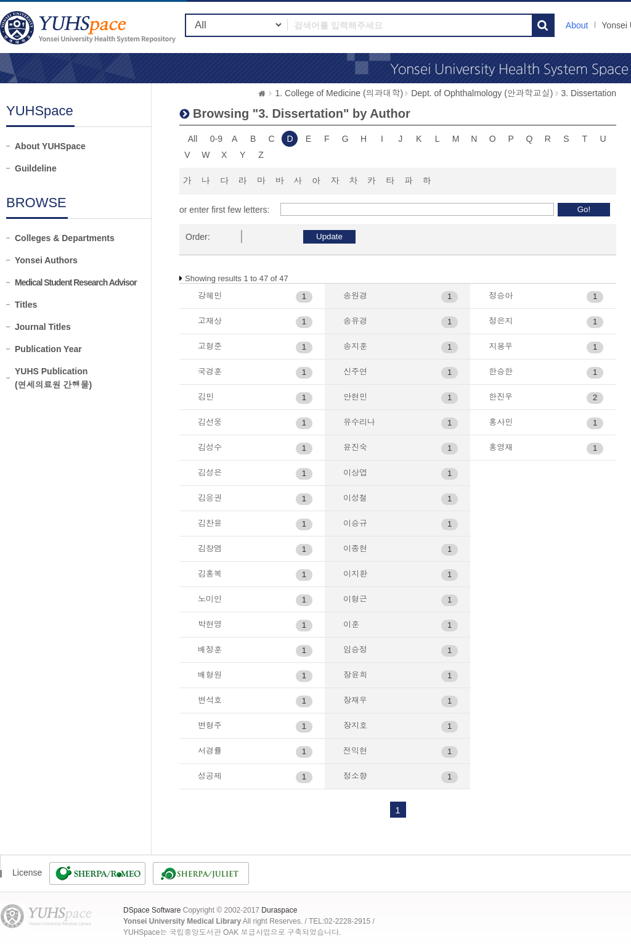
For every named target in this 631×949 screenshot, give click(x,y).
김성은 (210, 472)
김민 (206, 396)
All (193, 139)
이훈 (351, 624)
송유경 (355, 321)
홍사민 (501, 422)
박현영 (210, 624)
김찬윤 (210, 523)
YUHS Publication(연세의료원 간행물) (53, 378)
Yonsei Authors (46, 260)
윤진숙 (355, 447)
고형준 (210, 346)
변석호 (210, 700)
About (577, 25)
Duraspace (279, 910)
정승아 (501, 295)
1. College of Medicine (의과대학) (339, 93)
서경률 (210, 750)
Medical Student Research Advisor (76, 282)
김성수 (210, 447)
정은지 (501, 321)
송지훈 (355, 346)
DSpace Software (152, 910)
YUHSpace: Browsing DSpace (89, 27)
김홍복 (210, 573)
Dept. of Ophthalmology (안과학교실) (482, 93)
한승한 (501, 371)
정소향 (355, 776)
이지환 (355, 573)
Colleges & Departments (65, 238)
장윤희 (355, 675)
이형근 (355, 599)
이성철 (355, 498)
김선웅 (210, 422)
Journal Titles (43, 327)
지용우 (501, 346)
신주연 (355, 371)
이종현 (355, 548)
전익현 (355, 750)
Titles (26, 305)
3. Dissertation (588, 93)
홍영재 (501, 447)
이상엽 (355, 472)
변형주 (210, 725)
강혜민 (210, 295)
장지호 (355, 725)
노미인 (210, 599)
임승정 (355, 649)
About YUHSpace (50, 146)
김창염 (210, 548)
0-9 (216, 139)
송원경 (355, 295)
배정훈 (210, 649)
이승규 (355, 523)
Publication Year (48, 349)
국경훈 (210, 371)
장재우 (355, 700)
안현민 (355, 396)
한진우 (501, 396)
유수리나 (359, 422)
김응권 (210, 498)
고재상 (210, 321)
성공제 (210, 776)
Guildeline (36, 168)
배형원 (210, 675)
